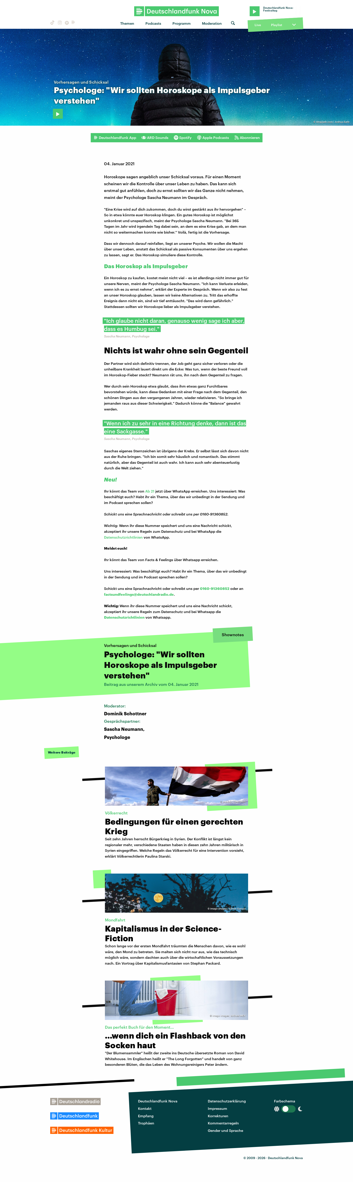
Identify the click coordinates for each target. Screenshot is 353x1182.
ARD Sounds (155, 137)
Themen (127, 23)
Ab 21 (149, 491)
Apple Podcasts (213, 137)
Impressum (217, 1108)
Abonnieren (247, 137)
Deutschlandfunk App (114, 137)
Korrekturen (218, 1116)
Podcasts (153, 23)
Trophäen (146, 1123)
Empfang (146, 1116)
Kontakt (145, 1108)
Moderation (212, 23)
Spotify (183, 137)
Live (258, 25)
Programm (181, 23)
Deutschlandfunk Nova (157, 1101)
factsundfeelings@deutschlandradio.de (139, 594)
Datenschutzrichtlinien (123, 537)
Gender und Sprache (225, 1130)
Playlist (276, 25)
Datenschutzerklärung (227, 1101)
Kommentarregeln (223, 1123)
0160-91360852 (214, 588)
